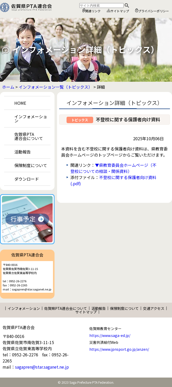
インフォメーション (30, 118)
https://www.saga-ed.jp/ (109, 335)
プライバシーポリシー (152, 10)
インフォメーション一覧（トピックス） (55, 87)
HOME (20, 103)
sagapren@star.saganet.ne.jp (42, 367)
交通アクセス (153, 308)
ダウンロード (26, 179)
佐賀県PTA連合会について (28, 136)
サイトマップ (118, 11)
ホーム (8, 87)
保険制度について (30, 165)
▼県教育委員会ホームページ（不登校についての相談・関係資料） (113, 168)
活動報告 (22, 152)
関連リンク (91, 10)
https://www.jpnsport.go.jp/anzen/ (119, 349)
